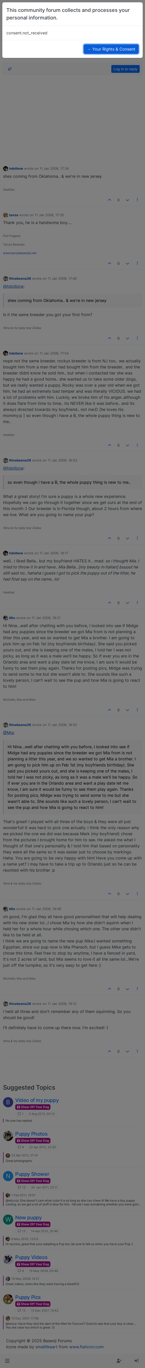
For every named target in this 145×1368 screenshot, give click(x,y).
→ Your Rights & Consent (111, 49)
